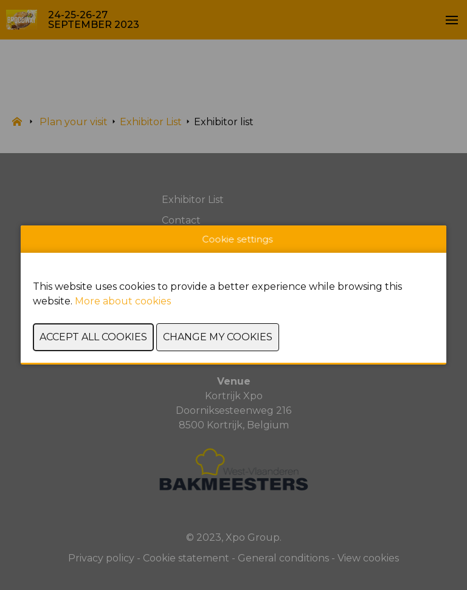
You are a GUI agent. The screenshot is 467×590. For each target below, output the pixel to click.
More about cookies (123, 301)
